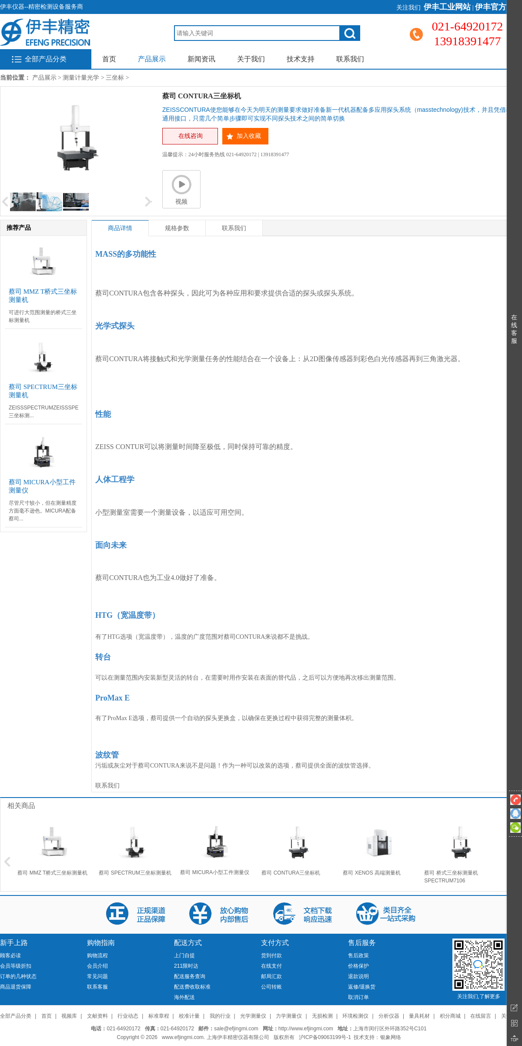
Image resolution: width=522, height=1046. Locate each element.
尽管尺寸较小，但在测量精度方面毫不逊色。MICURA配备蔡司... (43, 511)
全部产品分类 (46, 59)
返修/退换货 (361, 987)
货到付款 (271, 955)
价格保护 (358, 966)
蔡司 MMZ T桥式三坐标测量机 (52, 873)
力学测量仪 (289, 1016)
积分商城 (450, 1016)
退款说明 (358, 976)
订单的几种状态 (18, 976)
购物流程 (97, 955)
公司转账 (271, 987)
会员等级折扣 (15, 966)
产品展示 (152, 59)
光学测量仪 (253, 1016)
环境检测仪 (355, 1016)
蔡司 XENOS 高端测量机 (372, 873)
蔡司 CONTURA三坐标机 (290, 873)
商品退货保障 (15, 987)
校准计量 (189, 1016)
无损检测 (322, 1016)
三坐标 (115, 77)
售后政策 (358, 955)
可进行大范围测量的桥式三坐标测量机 (43, 316)
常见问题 (97, 976)
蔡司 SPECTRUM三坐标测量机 (135, 873)
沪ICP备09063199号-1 (325, 1037)
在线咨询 (190, 136)
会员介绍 (97, 966)
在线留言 (480, 1016)
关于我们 (251, 59)
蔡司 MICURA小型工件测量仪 (214, 872)
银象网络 (390, 1037)
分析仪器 (388, 1016)
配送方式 (188, 942)
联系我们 (350, 59)
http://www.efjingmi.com (305, 1029)
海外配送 (184, 997)
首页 (109, 59)
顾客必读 (10, 955)
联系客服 (97, 987)
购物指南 (101, 942)
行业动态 (127, 1016)
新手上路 (14, 942)
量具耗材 (419, 1016)
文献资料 (97, 1016)
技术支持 (301, 59)
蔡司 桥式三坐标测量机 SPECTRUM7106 (451, 877)
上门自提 (184, 955)
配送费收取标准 (192, 987)
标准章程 (158, 1016)
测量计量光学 (81, 77)
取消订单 (358, 997)
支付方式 (275, 942)
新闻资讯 (201, 59)
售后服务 (362, 942)
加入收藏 (249, 136)
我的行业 (220, 1016)
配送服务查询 (189, 976)
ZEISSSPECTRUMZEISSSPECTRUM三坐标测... (43, 412)
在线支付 (271, 966)
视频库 (69, 1016)
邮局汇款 (271, 976)
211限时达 (186, 966)
